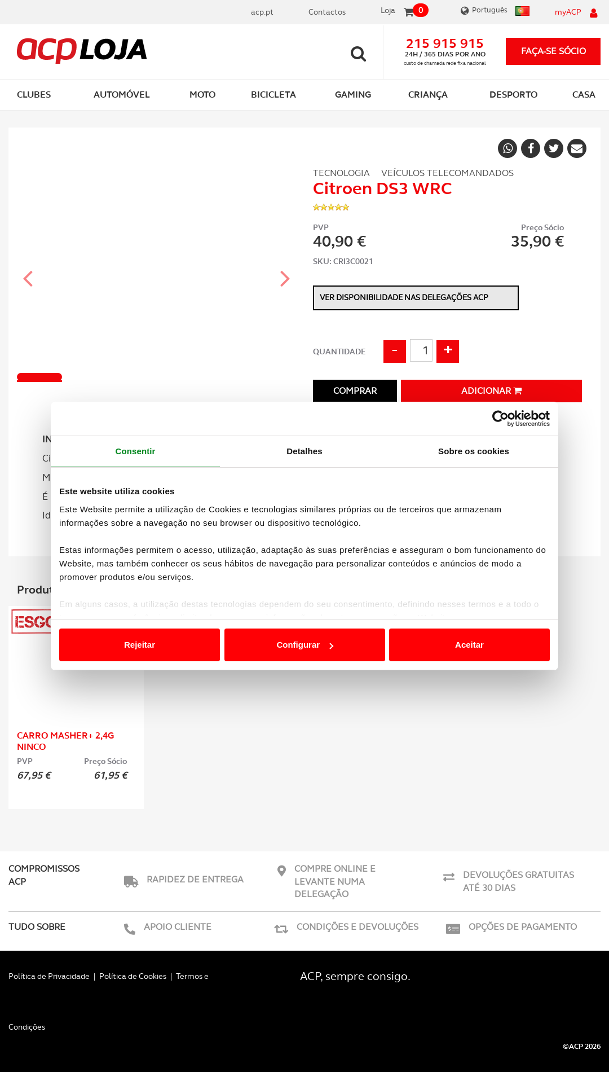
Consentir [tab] (136, 451)
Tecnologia (341, 173)
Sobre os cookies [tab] (473, 451)
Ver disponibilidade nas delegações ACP (404, 297)
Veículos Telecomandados (447, 173)
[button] (28, 268)
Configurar (304, 644)
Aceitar (469, 644)
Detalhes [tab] (304, 451)
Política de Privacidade (49, 976)
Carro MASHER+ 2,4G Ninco (65, 741)
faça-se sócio (553, 51)
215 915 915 (445, 43)
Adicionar (491, 391)
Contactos (327, 12)
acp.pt (262, 12)
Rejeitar (139, 644)
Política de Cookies (132, 976)
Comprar (355, 391)
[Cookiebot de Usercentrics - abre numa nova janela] (500, 418)
